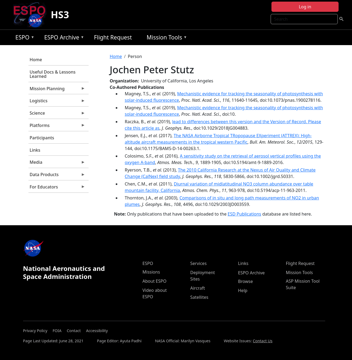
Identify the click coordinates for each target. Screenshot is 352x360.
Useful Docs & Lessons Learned (52, 74)
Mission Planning (56, 90)
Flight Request (113, 37)
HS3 (60, 14)
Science (56, 114)
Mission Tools (165, 38)
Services (198, 263)
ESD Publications (244, 214)
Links (35, 150)
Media (56, 163)
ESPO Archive (63, 38)
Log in (305, 7)
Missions (151, 272)
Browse (245, 281)
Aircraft (197, 288)
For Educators (56, 188)
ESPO (23, 38)
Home (36, 60)
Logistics (56, 102)
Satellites (199, 297)
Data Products (56, 176)
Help (243, 290)
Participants (42, 138)
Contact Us (262, 340)
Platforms (56, 126)
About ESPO (154, 281)
